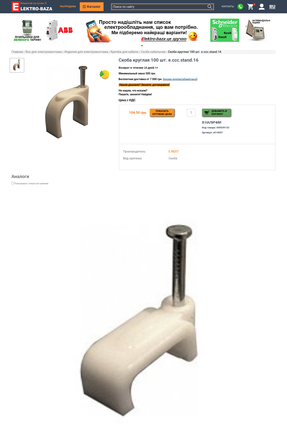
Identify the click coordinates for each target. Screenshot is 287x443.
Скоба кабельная (153, 52)
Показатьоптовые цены (162, 112)
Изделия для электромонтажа (86, 52)
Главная (17, 52)
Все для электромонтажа (44, 52)
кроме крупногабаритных (180, 79)
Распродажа (68, 6)
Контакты (228, 6)
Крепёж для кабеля (124, 52)
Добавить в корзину (219, 112)
